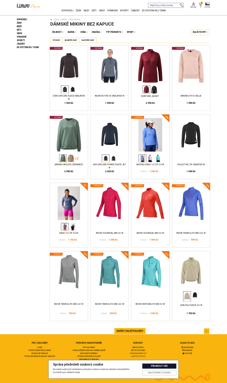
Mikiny (64, 19)
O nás (39, 347)
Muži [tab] (86, 10)
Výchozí (56, 40)
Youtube (187, 353)
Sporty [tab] (124, 10)
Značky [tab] (135, 10)
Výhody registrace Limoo (40, 350)
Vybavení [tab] (112, 10)
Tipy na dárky (89, 347)
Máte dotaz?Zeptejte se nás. (138, 348)
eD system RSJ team (28, 47)
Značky (21, 43)
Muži (19, 26)
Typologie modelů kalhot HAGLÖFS (39, 356)
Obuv (19, 33)
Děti (19, 29)
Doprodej (22, 19)
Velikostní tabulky (39, 353)
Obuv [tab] (102, 10)
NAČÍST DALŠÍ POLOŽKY (130, 331)
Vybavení (21, 36)
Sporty (21, 40)
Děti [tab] (94, 10)
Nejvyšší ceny (88, 40)
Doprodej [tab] (67, 10)
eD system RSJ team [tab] (154, 10)
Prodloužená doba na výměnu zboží (89, 350)
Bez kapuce (75, 19)
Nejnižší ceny (71, 40)
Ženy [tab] (78, 10)
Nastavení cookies (159, 372)
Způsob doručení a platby (89, 356)
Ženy (19, 22)
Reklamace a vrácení (88, 359)
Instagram (187, 347)
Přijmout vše (159, 366)
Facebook (187, 350)
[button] (207, 5)
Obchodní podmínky (89, 353)
